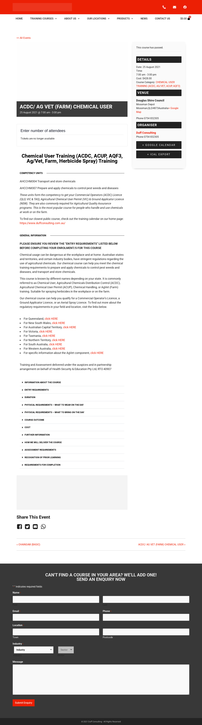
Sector (60, 655)
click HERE (51, 318)
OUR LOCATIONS (98, 18)
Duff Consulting (146, 132)
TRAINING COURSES (43, 18)
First (15, 604)
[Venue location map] (72, 492)
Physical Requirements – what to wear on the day (54, 405)
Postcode (108, 637)
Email (16, 611)
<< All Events (24, 37)
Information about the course (43, 382)
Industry (18, 644)
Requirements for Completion (42, 465)
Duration (30, 397)
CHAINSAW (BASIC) (28, 544)
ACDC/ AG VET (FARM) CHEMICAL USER (161, 544)
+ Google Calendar (158, 145)
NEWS (144, 18)
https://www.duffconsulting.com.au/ (42, 223)
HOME (19, 18)
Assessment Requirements (40, 450)
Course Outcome (34, 420)
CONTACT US (162, 18)
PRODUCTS (125, 18)
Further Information (37, 434)
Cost (27, 427)
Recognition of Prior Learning (43, 457)
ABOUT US (72, 18)
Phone (107, 611)
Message (18, 662)
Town (15, 637)
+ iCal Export (159, 154)
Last (105, 604)
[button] (72, 382)
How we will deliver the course (43, 442)
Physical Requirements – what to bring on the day (54, 412)
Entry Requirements (37, 390)
